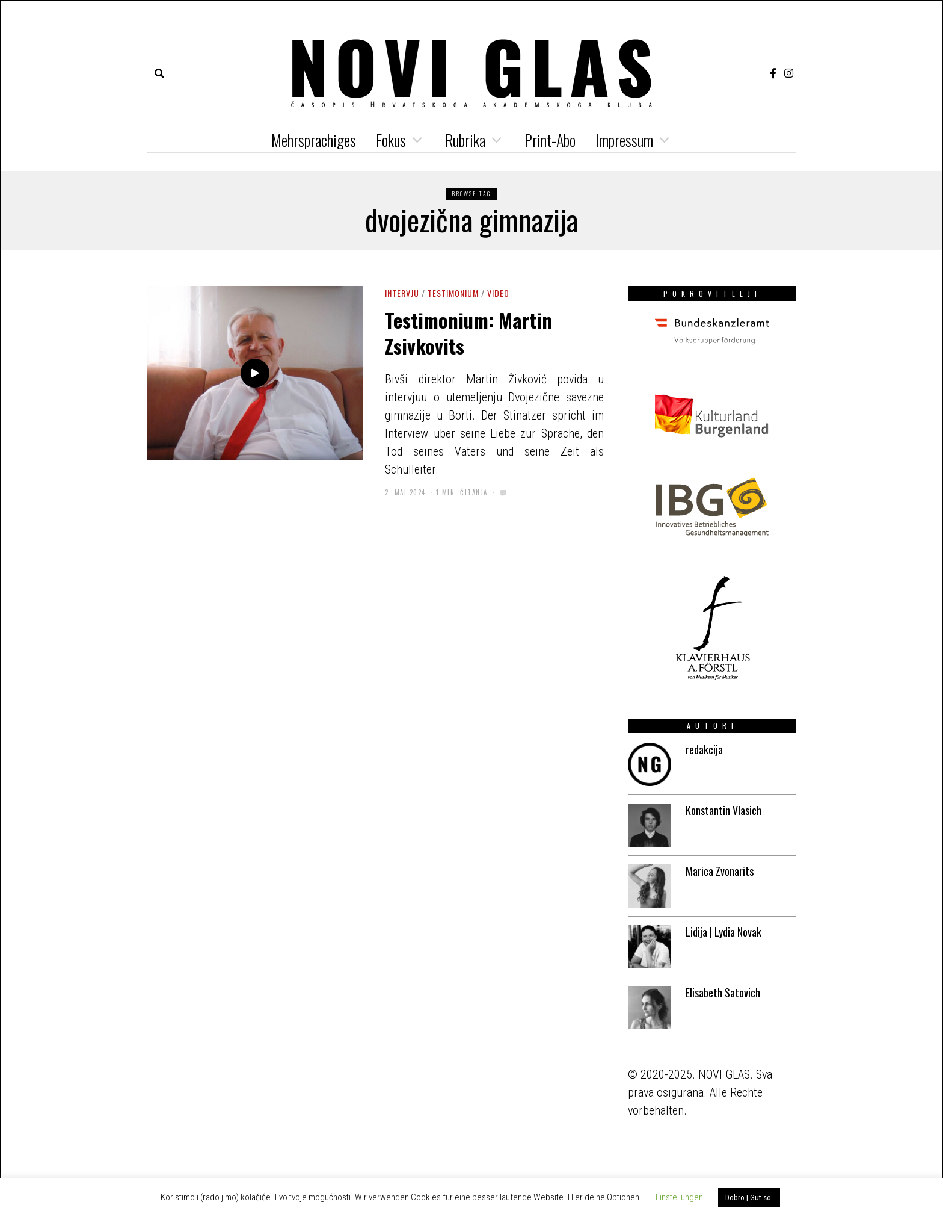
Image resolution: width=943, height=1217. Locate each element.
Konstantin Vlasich (723, 810)
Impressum (624, 140)
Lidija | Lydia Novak (723, 932)
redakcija (704, 749)
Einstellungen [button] (679, 1197)
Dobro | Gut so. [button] (749, 1197)
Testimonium (453, 292)
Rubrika (465, 140)
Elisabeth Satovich (723, 992)
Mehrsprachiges (313, 140)
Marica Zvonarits (720, 871)
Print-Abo (550, 140)
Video (498, 292)
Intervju (402, 292)
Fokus (391, 140)
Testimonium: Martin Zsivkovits (468, 332)
